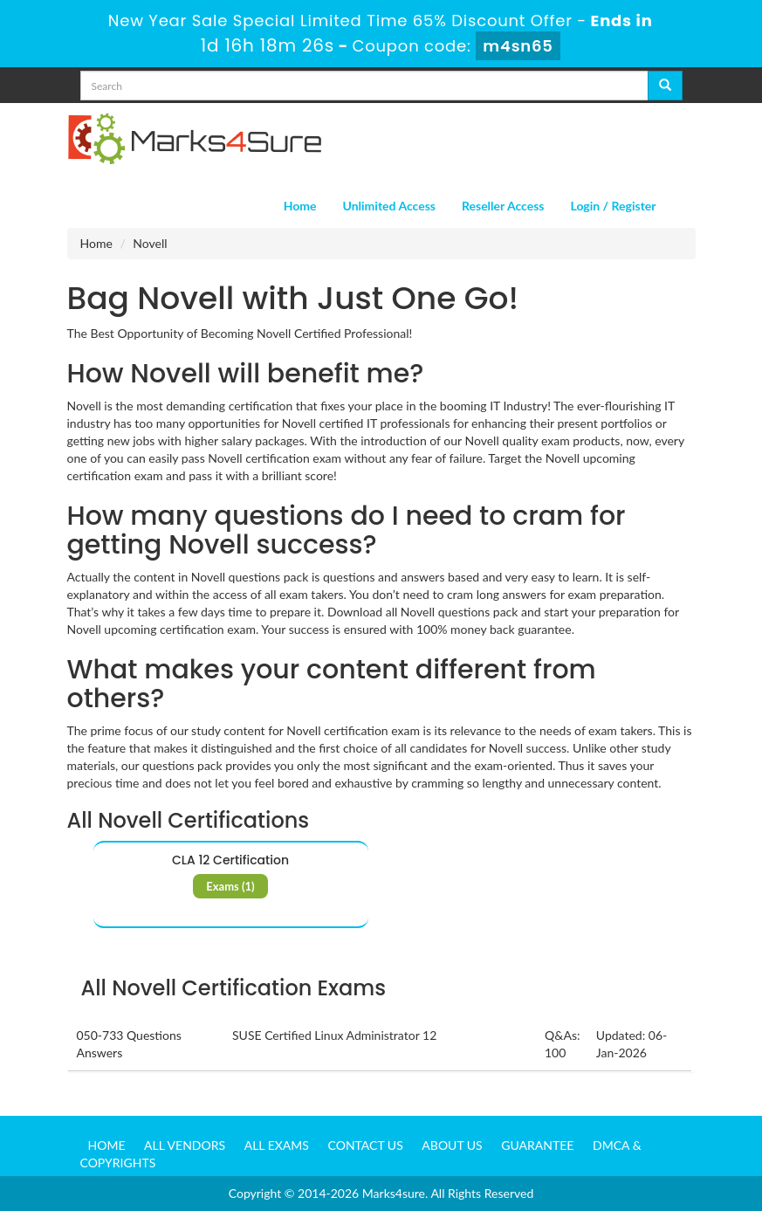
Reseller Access (503, 205)
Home (300, 205)
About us (452, 1145)
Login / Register (613, 205)
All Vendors (184, 1145)
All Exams (276, 1145)
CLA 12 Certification (230, 860)
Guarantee (537, 1145)
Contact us (365, 1145)
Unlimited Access (389, 205)
